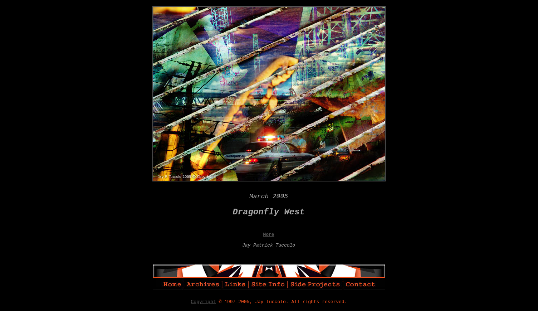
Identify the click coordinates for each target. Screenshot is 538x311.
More (268, 234)
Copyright (203, 302)
